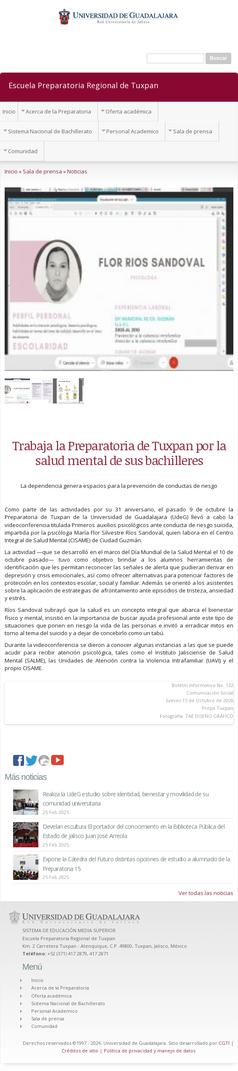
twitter (32, 761)
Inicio (9, 111)
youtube (57, 761)
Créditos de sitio (80, 1050)
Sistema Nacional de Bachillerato (50, 131)
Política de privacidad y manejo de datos (149, 1050)
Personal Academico (132, 131)
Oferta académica (128, 111)
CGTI (224, 1043)
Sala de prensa (192, 131)
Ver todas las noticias (205, 893)
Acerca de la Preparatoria (58, 111)
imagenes (44, 761)
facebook (19, 761)
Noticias (77, 171)
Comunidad (23, 151)
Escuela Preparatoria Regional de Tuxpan (83, 84)
